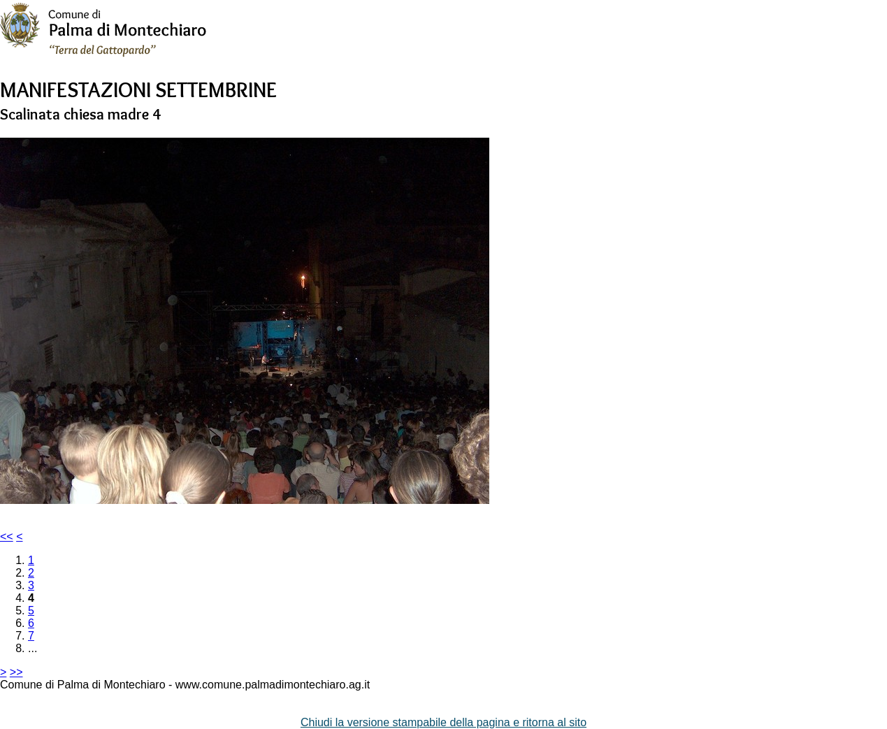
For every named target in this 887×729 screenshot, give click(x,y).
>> (16, 672)
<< (6, 536)
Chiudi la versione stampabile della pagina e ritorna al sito (443, 722)
